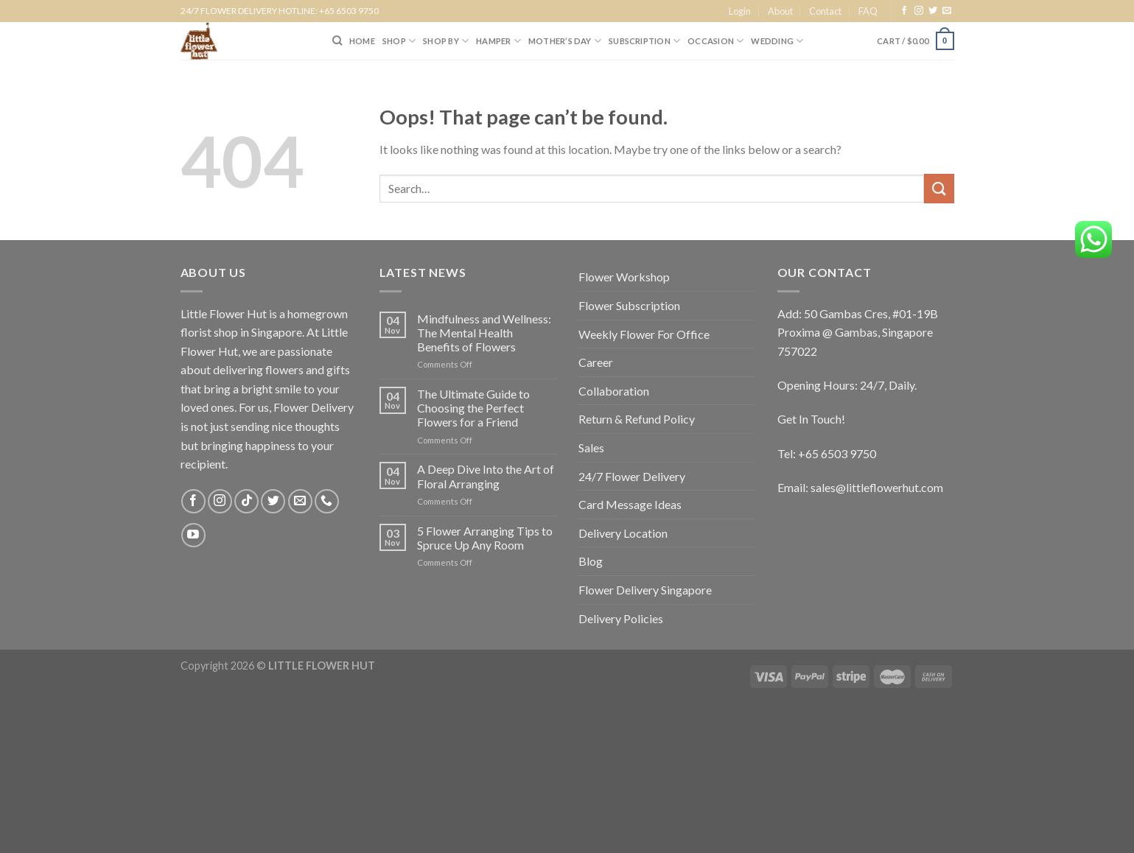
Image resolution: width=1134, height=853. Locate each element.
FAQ (868, 11)
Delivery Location (623, 533)
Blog (590, 561)
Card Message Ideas (630, 504)
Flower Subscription (629, 305)
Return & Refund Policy (636, 419)
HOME (362, 41)
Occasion (715, 41)
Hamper (498, 41)
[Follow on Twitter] (932, 11)
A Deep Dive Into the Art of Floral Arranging (485, 476)
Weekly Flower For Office (644, 334)
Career (595, 362)
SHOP (399, 41)
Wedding (777, 41)
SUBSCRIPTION (644, 41)
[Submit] (938, 188)
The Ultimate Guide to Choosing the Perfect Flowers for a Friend (473, 408)
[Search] (337, 40)
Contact (825, 11)
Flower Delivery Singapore (645, 590)
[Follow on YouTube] (193, 535)
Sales (591, 447)
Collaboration (613, 391)
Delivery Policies (620, 618)
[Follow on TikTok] (246, 501)
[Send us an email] (946, 11)
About (780, 11)
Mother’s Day (564, 41)
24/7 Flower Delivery (631, 476)
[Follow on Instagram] (918, 11)
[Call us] (327, 501)
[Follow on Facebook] (904, 11)
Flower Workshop (624, 277)
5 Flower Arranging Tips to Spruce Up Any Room (485, 538)
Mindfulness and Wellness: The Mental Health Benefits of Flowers (484, 333)
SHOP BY (446, 41)
